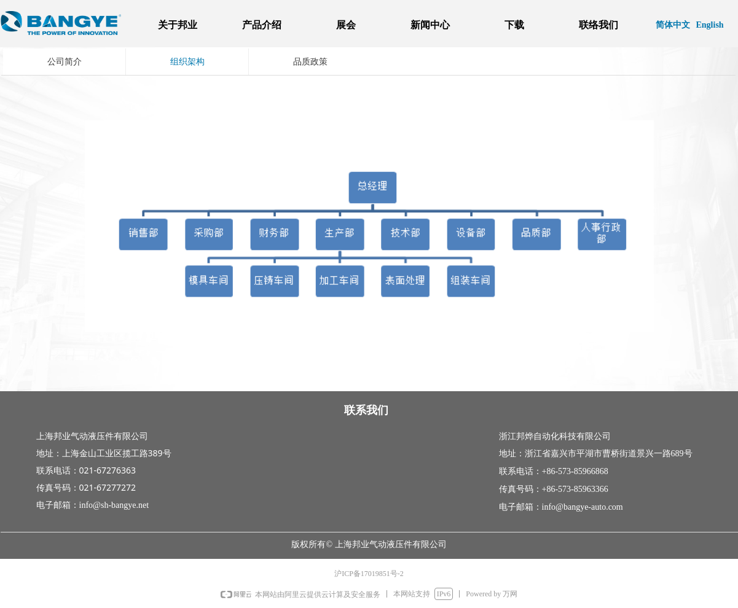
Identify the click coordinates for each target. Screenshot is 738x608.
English (710, 24)
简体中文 (673, 24)
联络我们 (598, 25)
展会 (346, 25)
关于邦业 (177, 25)
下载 (514, 25)
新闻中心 (430, 25)
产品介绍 (261, 25)
